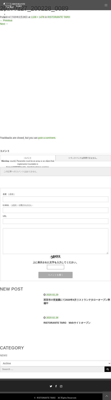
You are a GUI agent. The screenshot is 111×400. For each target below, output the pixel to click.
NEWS (3, 355)
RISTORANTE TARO (47, 398)
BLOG (10, 17)
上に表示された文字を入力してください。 (55, 262)
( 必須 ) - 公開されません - (18, 205)
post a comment (46, 137)
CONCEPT (12, 10)
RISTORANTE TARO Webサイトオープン (67, 322)
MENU (10, 14)
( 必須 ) (8, 194)
